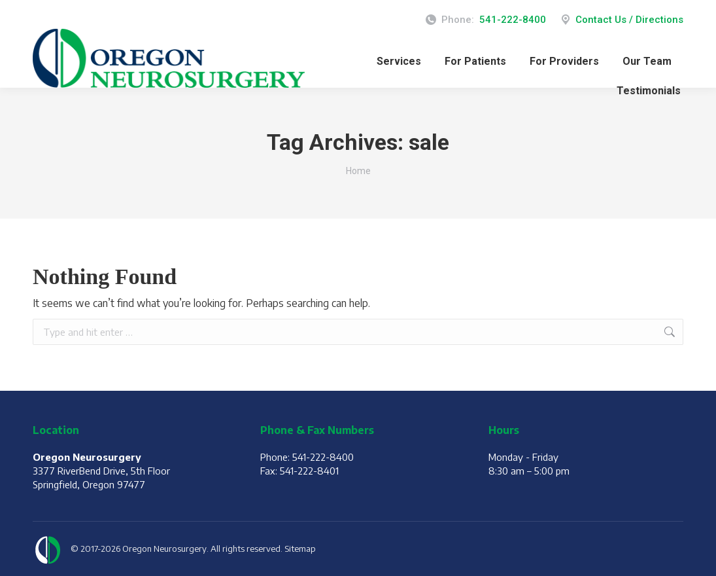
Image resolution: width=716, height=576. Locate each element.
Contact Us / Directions (621, 20)
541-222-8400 (512, 20)
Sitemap (300, 548)
